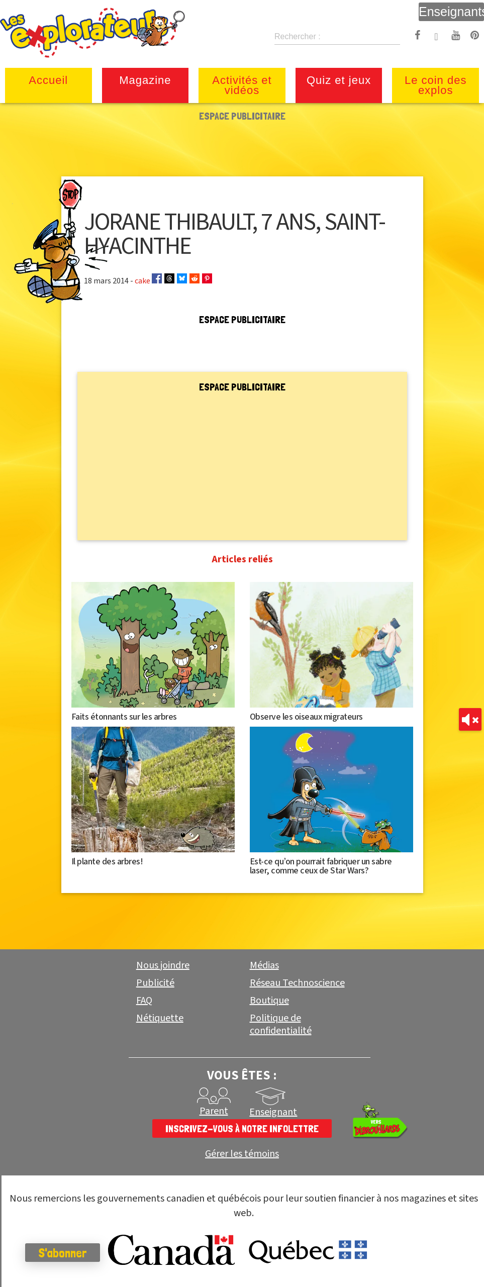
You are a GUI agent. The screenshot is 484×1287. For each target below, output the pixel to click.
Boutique (269, 1001)
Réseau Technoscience (297, 983)
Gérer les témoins (242, 1154)
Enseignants (451, 12)
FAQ (144, 1001)
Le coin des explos (436, 85)
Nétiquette (159, 1018)
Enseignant (273, 1112)
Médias (264, 965)
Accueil (48, 80)
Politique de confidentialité (281, 1024)
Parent (214, 1111)
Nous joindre (162, 965)
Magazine (145, 80)
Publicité (155, 983)
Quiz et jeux (339, 80)
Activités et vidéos (241, 85)
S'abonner (62, 1252)
